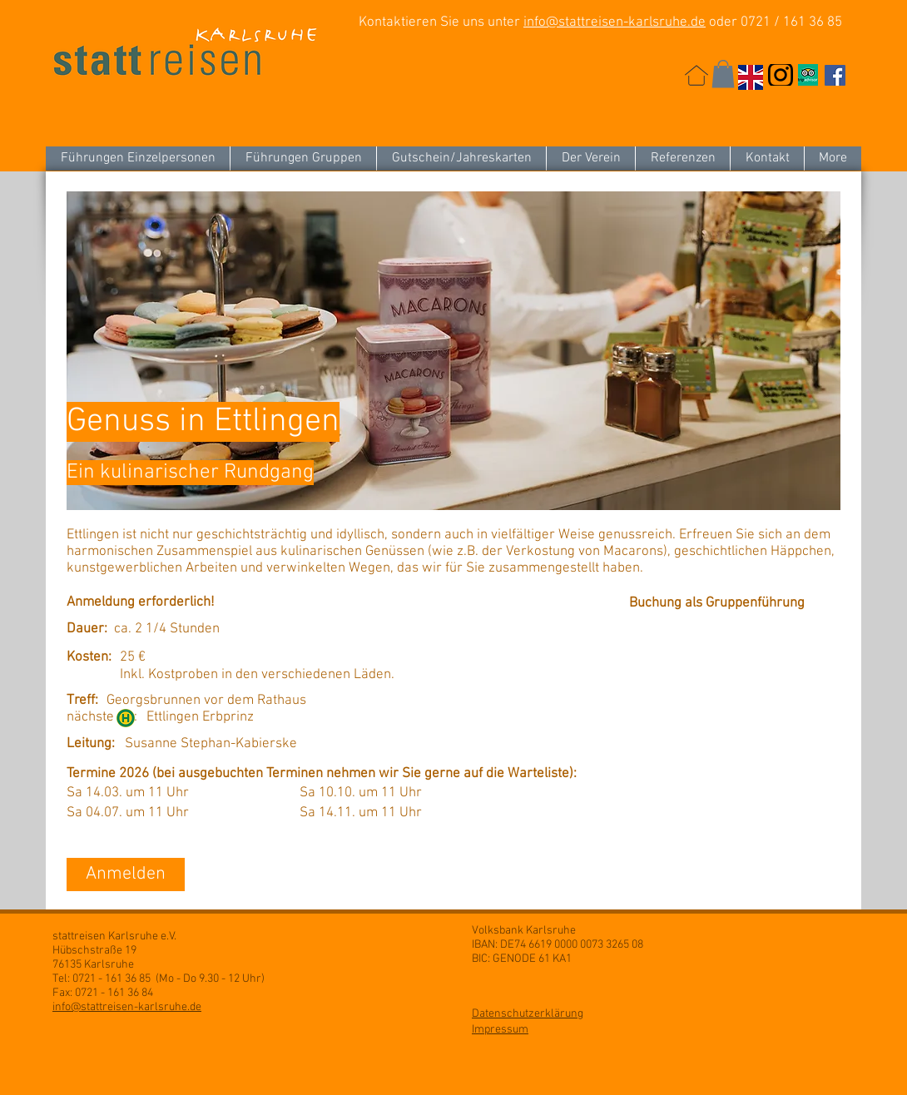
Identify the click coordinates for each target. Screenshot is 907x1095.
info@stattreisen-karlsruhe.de (614, 22)
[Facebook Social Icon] (835, 75)
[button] (723, 73)
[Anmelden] (126, 874)
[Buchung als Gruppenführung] (721, 604)
